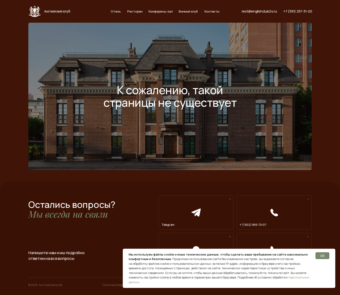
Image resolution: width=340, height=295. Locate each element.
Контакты (211, 11)
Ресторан (135, 11)
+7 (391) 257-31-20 (297, 11)
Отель (116, 11)
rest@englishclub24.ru (259, 11)
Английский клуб (57, 11)
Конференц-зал (161, 11)
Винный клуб (188, 11)
